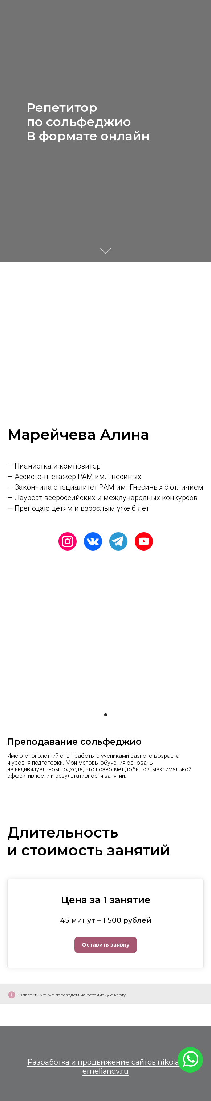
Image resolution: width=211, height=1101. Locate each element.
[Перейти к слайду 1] (105, 714)
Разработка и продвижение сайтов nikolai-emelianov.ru (105, 1066)
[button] (105, 939)
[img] (42, 541)
